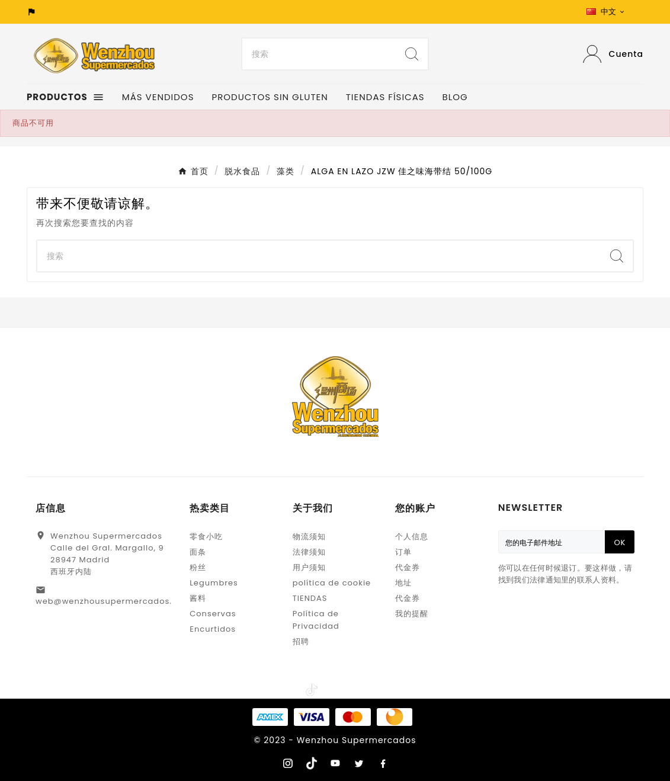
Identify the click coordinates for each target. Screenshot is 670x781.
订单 (403, 552)
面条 (198, 552)
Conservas (213, 613)
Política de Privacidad (316, 620)
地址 (403, 582)
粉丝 (198, 567)
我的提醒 (411, 613)
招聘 (301, 641)
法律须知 (309, 552)
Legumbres (214, 582)
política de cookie (332, 582)
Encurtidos (213, 629)
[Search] (319, 54)
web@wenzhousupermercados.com (113, 601)
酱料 (198, 598)
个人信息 (411, 536)
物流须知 (309, 536)
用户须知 (309, 567)
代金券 (407, 567)
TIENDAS (310, 598)
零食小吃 (206, 536)
